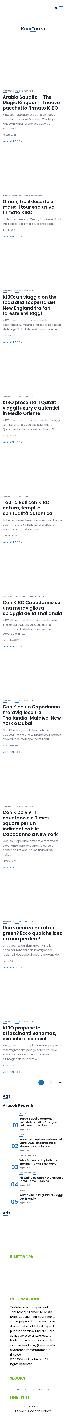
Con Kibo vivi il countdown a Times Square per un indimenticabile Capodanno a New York (30, 823)
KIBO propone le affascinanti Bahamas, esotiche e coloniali (29, 1033)
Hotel (22, 1114)
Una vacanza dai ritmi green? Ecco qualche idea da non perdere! (33, 933)
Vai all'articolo (11, 141)
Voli (35, 1155)
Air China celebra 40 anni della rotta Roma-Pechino (41, 1179)
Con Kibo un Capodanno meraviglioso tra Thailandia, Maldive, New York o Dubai (32, 715)
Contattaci (33, 1406)
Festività (8, 596)
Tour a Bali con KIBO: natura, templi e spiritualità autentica (27, 507)
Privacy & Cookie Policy (33, 1411)
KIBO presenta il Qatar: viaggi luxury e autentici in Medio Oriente (31, 408)
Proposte (8, 91)
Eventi (22, 1135)
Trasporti (25, 1155)
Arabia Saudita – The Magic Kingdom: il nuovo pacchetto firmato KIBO (31, 102)
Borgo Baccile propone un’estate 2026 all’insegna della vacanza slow (38, 1122)
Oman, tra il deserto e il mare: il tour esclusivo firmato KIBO (30, 207)
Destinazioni (16, 195)
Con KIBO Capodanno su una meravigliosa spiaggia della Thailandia (32, 608)
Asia (5, 195)
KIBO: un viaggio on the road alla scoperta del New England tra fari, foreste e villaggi (29, 305)
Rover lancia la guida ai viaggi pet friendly (41, 1196)
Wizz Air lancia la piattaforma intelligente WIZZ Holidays (40, 1162)
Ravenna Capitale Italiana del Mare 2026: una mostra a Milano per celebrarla (40, 1142)
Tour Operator (24, 91)
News (22, 1190)
